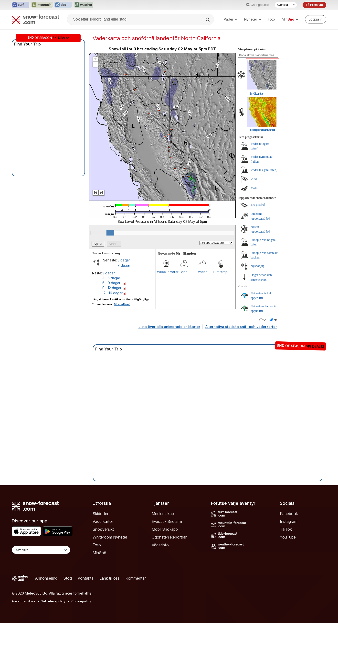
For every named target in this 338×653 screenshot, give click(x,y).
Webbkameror (166, 272)
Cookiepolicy (81, 601)
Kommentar (136, 578)
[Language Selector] (41, 550)
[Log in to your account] (315, 19)
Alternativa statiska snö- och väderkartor (241, 327)
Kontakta (86, 578)
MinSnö (99, 552)
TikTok (286, 529)
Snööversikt (103, 529)
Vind (184, 272)
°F (275, 320)
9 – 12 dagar (111, 288)
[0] (263, 204)
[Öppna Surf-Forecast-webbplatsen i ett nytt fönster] (20, 5)
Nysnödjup (257, 266)
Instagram (288, 521)
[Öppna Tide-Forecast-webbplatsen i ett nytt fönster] (63, 5)
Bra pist (256, 204)
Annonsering (46, 578)
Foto (271, 19)
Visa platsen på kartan (252, 49)
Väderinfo (160, 544)
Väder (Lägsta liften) (264, 170)
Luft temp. (220, 272)
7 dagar (123, 265)
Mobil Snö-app (165, 529)
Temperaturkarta (262, 130)
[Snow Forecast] (35, 19)
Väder (230, 19)
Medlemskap (163, 513)
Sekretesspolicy (53, 601)
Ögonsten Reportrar (169, 537)
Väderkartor (103, 521)
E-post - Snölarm (167, 521)
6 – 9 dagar (111, 283)
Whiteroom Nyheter (110, 537)
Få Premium (314, 5)
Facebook (289, 513)
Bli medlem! (122, 304)
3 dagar (123, 260)
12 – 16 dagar (112, 293)
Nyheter (252, 19)
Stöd (67, 578)
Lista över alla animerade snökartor (169, 327)
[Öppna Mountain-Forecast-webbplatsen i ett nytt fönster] (42, 5)
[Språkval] (286, 5)
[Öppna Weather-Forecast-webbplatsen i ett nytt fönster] (83, 5)
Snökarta (256, 93)
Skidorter (100, 513)
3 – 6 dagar (111, 278)
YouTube (288, 537)
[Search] (208, 19)
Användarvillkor (23, 601)
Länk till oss (109, 578)
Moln (254, 188)
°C (264, 320)
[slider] (110, 233)
